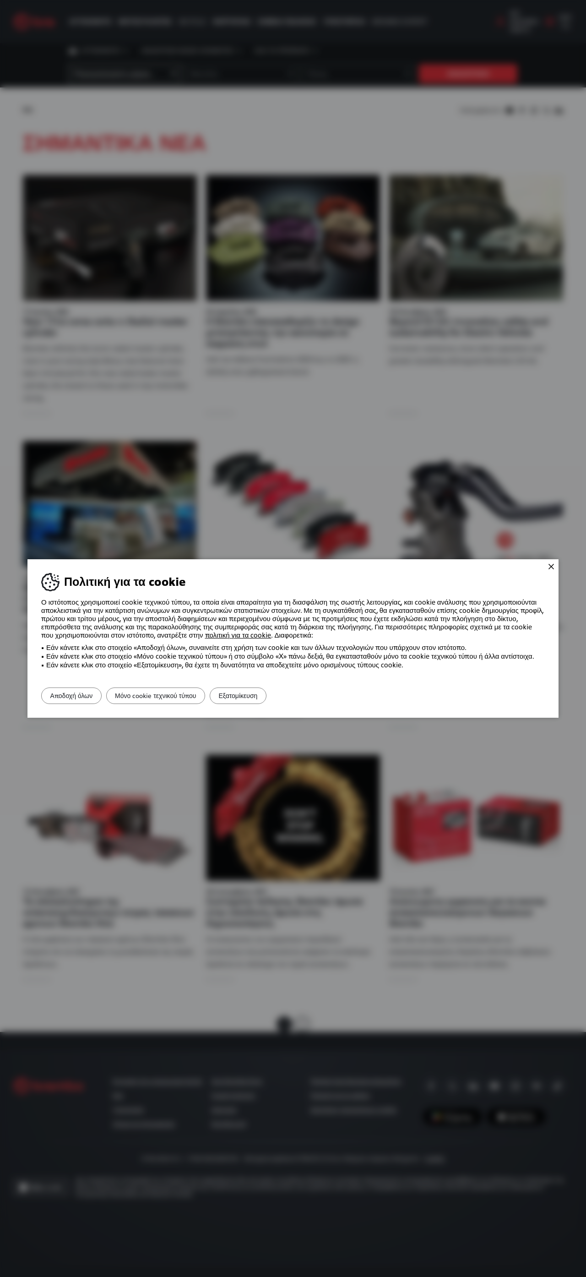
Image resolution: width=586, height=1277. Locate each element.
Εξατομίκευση (264, 695)
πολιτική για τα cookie (238, 635)
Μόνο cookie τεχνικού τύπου (171, 695)
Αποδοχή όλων (76, 695)
